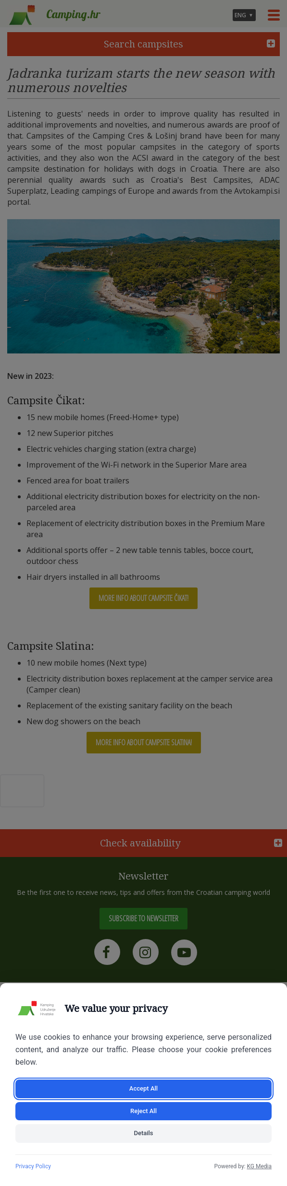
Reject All (143, 1111)
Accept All (143, 1088)
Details (143, 1133)
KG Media (259, 1166)
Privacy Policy (33, 1166)
